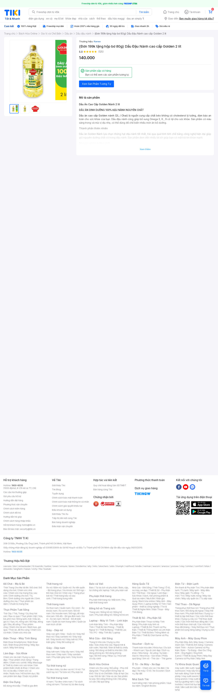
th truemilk (38, 566)
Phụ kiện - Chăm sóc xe (144, 668)
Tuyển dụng (58, 493)
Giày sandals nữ (63, 636)
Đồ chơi (33, 587)
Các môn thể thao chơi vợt (194, 623)
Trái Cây (7, 613)
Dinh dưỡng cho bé (18, 595)
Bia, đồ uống (14, 624)
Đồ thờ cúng (100, 655)
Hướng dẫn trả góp (12, 516)
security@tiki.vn (28, 529)
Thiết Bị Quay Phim (192, 655)
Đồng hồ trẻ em (121, 615)
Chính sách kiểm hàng (14, 508)
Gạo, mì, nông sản (19, 621)
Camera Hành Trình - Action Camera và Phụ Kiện (194, 648)
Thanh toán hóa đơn (142, 647)
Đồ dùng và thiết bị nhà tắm (109, 650)
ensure (63, 566)
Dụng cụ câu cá (189, 619)
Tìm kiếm (144, 12)
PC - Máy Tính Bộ (102, 632)
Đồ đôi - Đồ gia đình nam (68, 616)
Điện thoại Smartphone (14, 642)
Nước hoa (14, 673)
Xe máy (141, 670)
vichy (34, 569)
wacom (156, 566)
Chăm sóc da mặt (12, 657)
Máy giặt (185, 593)
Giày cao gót (52, 634)
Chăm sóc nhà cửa (22, 632)
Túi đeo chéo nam (64, 681)
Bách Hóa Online (99, 664)
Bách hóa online (147, 601)
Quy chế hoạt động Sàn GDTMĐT (109, 485)
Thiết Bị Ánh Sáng (194, 645)
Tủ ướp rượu (206, 598)
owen (55, 566)
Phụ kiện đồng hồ (103, 615)
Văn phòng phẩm (157, 683)
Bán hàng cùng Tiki (102, 489)
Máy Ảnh (201, 658)
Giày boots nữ (58, 639)
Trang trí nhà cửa (97, 642)
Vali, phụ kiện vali (119, 590)
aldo (112, 566)
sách (92, 18)
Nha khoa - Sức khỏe (150, 655)
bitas (207, 566)
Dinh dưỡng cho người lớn (21, 598)
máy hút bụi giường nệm (193, 680)
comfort (199, 566)
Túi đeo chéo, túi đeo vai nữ (60, 669)
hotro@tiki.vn (28, 525)
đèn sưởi (190, 668)
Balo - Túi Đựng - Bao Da (193, 650)
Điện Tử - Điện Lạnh (187, 583)
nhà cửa (82, 18)
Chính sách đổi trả (12, 512)
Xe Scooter (158, 670)
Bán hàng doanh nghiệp (63, 522)
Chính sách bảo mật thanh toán (67, 497)
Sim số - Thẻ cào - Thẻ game (157, 658)
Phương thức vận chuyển (15, 504)
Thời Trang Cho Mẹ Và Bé (15, 587)
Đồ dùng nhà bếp (11, 685)
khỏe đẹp (71, 18)
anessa (165, 566)
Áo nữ (49, 587)
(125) (101, 51)
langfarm (18, 569)
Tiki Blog (56, 489)
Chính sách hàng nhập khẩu (16, 521)
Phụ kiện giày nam (61, 657)
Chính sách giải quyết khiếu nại (67, 506)
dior (15, 566)
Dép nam (61, 654)
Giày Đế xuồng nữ (65, 642)
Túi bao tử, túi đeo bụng (72, 684)
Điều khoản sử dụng (62, 510)
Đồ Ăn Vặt (100, 676)
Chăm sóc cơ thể (18, 662)
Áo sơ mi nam (65, 610)
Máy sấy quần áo (190, 598)
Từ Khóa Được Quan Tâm (190, 664)
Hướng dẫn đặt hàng (13, 500)
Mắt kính (116, 600)
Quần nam (65, 608)
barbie (48, 566)
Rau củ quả (14, 616)
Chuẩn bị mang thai (19, 604)
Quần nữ (67, 587)
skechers (103, 566)
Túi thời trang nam (57, 677)
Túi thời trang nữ (56, 665)
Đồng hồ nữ (106, 612)
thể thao (101, 18)
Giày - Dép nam (55, 647)
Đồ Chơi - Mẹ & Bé (14, 583)
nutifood (129, 566)
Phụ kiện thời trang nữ (99, 600)
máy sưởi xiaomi (197, 679)
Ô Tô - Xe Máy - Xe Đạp (146, 664)
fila (40, 569)
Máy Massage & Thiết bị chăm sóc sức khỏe (22, 664)
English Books (149, 685)
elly (89, 566)
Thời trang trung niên (62, 598)
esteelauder (25, 566)
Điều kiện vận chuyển (62, 526)
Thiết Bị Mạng (106, 630)
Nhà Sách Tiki (140, 679)
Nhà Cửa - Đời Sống (101, 638)
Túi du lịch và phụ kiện (106, 587)
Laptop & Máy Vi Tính (155, 604)
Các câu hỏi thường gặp (15, 492)
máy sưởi (179, 668)
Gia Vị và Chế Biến (104, 673)
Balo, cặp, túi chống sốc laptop (109, 589)
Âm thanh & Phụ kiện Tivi (187, 587)
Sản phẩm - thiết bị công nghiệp (151, 605)
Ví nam (49, 681)
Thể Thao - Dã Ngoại (187, 604)
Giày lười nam (52, 651)
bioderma (81, 566)
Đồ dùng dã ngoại (195, 610)
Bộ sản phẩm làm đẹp (21, 674)
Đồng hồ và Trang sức (102, 608)
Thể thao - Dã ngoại (146, 593)
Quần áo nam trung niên (64, 621)
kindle (139, 566)
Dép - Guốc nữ (68, 634)
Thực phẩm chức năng (20, 660)
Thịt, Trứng (18, 613)
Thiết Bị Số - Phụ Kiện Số (146, 617)
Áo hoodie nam (59, 613)
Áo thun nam (52, 608)
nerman (147, 566)
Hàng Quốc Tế (140, 583)
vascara (7, 566)
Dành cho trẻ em (18, 627)
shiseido (7, 569)
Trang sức (94, 612)
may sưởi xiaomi (190, 676)
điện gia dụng (36, 18)
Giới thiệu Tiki (58, 485)
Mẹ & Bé (151, 598)
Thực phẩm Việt (29, 616)
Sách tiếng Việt (139, 683)
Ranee (97, 41)
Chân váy (67, 593)
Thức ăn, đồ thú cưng (19, 630)
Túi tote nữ (64, 672)
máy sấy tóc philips (196, 670)
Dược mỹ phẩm (30, 676)
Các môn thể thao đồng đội (195, 621)
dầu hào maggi (116, 18)
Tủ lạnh (184, 590)
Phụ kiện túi (77, 672)
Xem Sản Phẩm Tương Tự (96, 83)
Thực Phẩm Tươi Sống (16, 609)
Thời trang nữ (54, 583)
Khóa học (158, 647)
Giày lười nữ (71, 639)
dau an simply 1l (135, 18)
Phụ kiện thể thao (194, 613)
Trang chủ (173, 12)
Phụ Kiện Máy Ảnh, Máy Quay (189, 642)
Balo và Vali (96, 583)
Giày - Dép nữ (54, 630)
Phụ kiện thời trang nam (107, 601)
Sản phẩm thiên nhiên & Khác (20, 666)
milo (95, 566)
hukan (27, 569)
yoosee (174, 566)
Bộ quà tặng (103, 681)
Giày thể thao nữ (200, 627)
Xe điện (161, 668)
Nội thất (103, 647)
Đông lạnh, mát (24, 619)
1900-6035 (17, 485)
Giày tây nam (67, 651)
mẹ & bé (59, 18)
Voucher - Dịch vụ (142, 643)
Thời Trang (158, 587)
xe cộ (49, 18)
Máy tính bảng (17, 647)
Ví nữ (77, 669)
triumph (120, 566)
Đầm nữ (57, 587)
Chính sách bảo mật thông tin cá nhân (70, 501)
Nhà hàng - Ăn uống (148, 653)
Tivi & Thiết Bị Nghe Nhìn (149, 608)
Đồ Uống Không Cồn (107, 679)
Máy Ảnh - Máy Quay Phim (191, 638)
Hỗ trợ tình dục (28, 673)
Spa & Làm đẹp (153, 650)
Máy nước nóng (193, 595)
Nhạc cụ (112, 655)
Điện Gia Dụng (11, 682)
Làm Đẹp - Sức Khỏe (15, 653)
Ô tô (149, 670)
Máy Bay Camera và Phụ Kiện (193, 657)
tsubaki (47, 569)
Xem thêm (145, 149)
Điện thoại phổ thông (19, 645)
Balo (91, 587)
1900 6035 (17, 551)
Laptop (116, 632)
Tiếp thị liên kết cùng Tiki (64, 518)
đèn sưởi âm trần (189, 687)
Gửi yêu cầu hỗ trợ (12, 496)
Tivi (182, 595)
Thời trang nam (55, 604)
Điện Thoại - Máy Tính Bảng (20, 638)
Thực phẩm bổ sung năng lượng (194, 628)
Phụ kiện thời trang (100, 596)
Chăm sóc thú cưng (98, 668)
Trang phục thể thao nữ (186, 608)
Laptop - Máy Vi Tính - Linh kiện (108, 620)
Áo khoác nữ (69, 590)
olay (182, 566)
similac (189, 566)
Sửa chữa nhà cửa (103, 645)
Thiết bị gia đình (30, 685)
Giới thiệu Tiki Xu (60, 514)
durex (72, 566)
